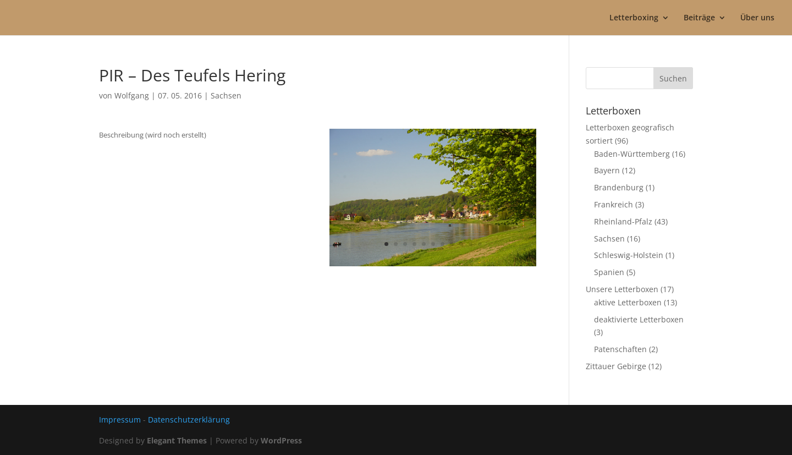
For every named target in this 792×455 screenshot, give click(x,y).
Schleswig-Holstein (628, 255)
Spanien (609, 272)
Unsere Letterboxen (622, 289)
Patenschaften (620, 349)
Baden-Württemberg (632, 154)
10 (470, 244)
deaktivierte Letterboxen (639, 319)
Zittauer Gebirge (616, 366)
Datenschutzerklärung (189, 419)
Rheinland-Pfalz (623, 221)
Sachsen (226, 95)
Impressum (120, 419)
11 (480, 244)
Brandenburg (619, 187)
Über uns (757, 18)
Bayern (607, 170)
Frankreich (613, 204)
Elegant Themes (177, 440)
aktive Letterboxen (628, 302)
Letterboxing (633, 18)
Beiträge (699, 18)
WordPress (281, 440)
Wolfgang (131, 95)
